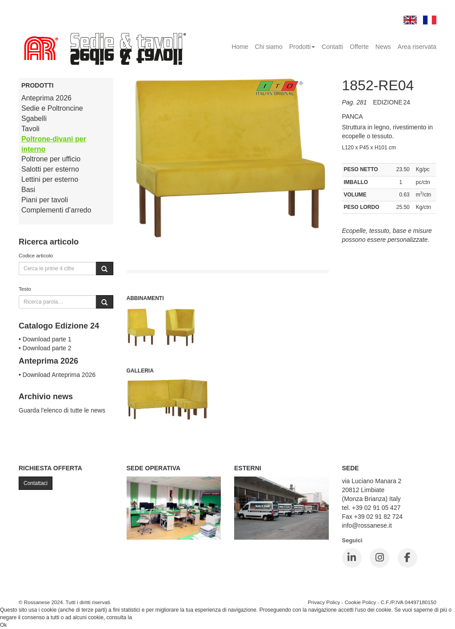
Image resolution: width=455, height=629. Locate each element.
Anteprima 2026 (46, 98)
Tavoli (30, 128)
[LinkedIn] (352, 558)
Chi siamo (269, 46)
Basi (28, 189)
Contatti (332, 46)
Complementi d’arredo (56, 210)
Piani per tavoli (44, 200)
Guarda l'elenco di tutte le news (62, 410)
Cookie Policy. (150, 617)
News (383, 46)
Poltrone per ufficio (50, 159)
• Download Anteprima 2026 (57, 374)
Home (239, 46)
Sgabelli (34, 118)
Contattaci (36, 483)
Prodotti (302, 46)
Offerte (359, 46)
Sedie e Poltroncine (52, 108)
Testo (25, 289)
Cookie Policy (360, 602)
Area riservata (417, 46)
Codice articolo (36, 255)
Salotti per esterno (50, 169)
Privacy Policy (324, 602)
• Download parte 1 (45, 339)
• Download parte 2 (45, 348)
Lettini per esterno (49, 179)
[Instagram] (379, 558)
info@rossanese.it (367, 525)
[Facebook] (407, 558)
